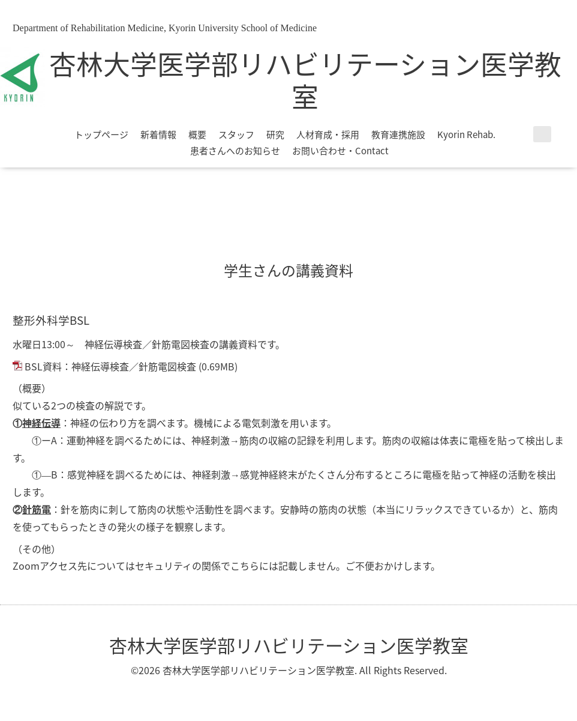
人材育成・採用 (327, 134)
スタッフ (236, 134)
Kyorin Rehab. (466, 134)
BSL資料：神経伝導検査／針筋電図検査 (110, 366)
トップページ (101, 134)
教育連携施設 (398, 134)
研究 (275, 134)
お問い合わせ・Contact (340, 150)
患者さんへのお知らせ (235, 150)
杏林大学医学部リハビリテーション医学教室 (305, 80)
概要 (197, 134)
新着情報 (158, 134)
